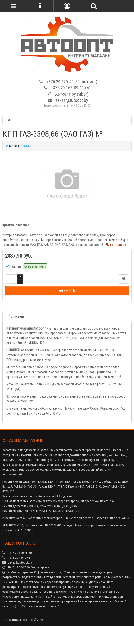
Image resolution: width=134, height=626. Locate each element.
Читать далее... (117, 245)
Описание (15, 316)
